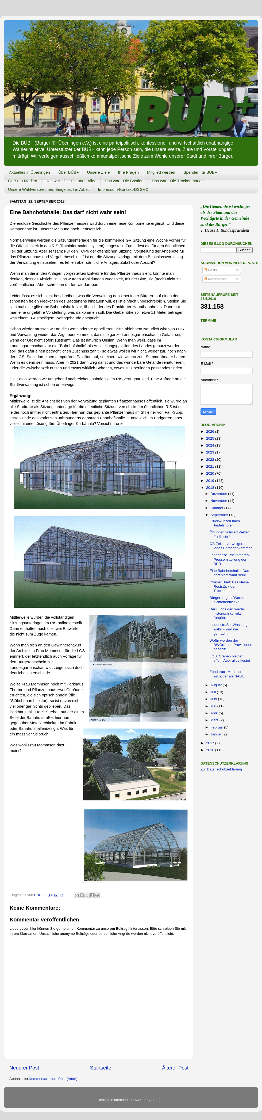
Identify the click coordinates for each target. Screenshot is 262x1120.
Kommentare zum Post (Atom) (53, 1079)
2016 (210, 750)
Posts (210, 270)
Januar (216, 734)
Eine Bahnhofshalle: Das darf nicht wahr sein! (229, 573)
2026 (210, 431)
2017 (210, 743)
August (216, 685)
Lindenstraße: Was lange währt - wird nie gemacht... (230, 629)
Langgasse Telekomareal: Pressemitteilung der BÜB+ (230, 559)
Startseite (100, 1068)
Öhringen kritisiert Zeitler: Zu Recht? (230, 534)
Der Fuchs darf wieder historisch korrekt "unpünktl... (227, 613)
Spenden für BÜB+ (200, 172)
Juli (213, 692)
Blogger (157, 1100)
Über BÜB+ (68, 172)
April (214, 713)
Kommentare (216, 279)
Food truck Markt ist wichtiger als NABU (227, 674)
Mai (213, 706)
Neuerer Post (24, 1068)
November (219, 501)
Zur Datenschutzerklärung (221, 769)
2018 (210, 488)
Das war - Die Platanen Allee (71, 181)
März (214, 720)
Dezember (219, 494)
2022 (210, 460)
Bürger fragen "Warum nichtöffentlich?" (227, 600)
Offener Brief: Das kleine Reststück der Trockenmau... (229, 586)
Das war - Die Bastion (124, 181)
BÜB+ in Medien (22, 181)
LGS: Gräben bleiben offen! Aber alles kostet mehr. (230, 660)
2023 (210, 452)
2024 (210, 445)
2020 (210, 473)
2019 (210, 481)
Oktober (217, 508)
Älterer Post (175, 1068)
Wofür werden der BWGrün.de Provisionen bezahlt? (231, 644)
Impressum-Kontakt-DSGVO (123, 189)
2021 (210, 466)
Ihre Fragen (128, 172)
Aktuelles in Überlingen (29, 172)
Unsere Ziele (98, 172)
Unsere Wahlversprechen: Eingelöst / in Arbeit (49, 189)
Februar (217, 727)
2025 (210, 438)
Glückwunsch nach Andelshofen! (225, 523)
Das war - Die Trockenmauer (177, 181)
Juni (214, 699)
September (219, 515)
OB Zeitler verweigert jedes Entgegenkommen (231, 546)
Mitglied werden (161, 172)
